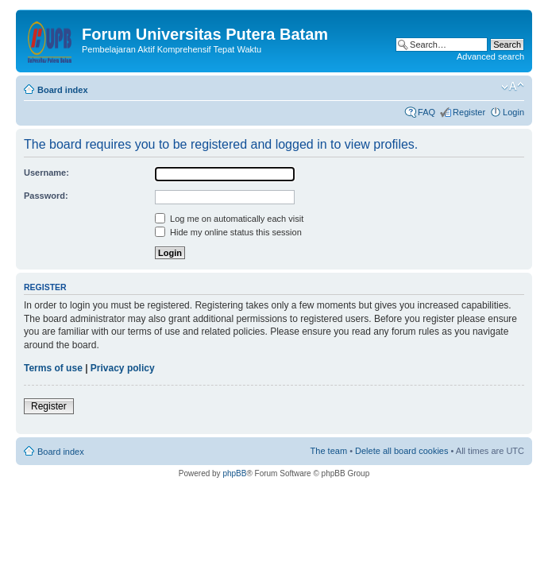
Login (513, 112)
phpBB (234, 473)
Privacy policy (123, 368)
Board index (62, 90)
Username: (46, 172)
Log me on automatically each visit (229, 218)
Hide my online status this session (228, 232)
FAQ (426, 112)
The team (329, 451)
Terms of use (53, 368)
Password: (46, 195)
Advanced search (490, 56)
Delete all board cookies (401, 451)
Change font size (512, 87)
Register (469, 112)
